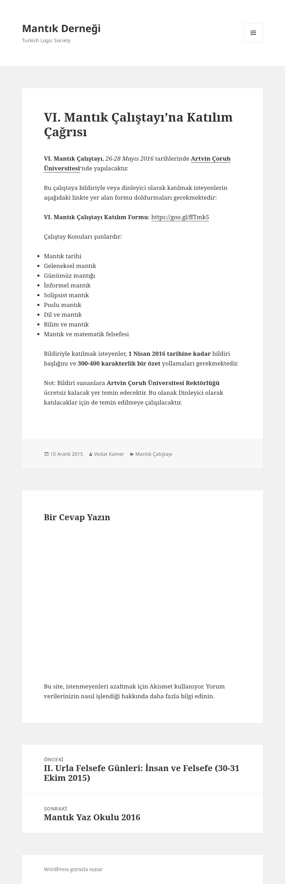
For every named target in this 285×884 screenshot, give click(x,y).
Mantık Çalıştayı (153, 454)
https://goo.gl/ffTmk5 (180, 217)
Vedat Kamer (109, 454)
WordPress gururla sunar (73, 869)
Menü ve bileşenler (253, 42)
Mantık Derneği (61, 28)
